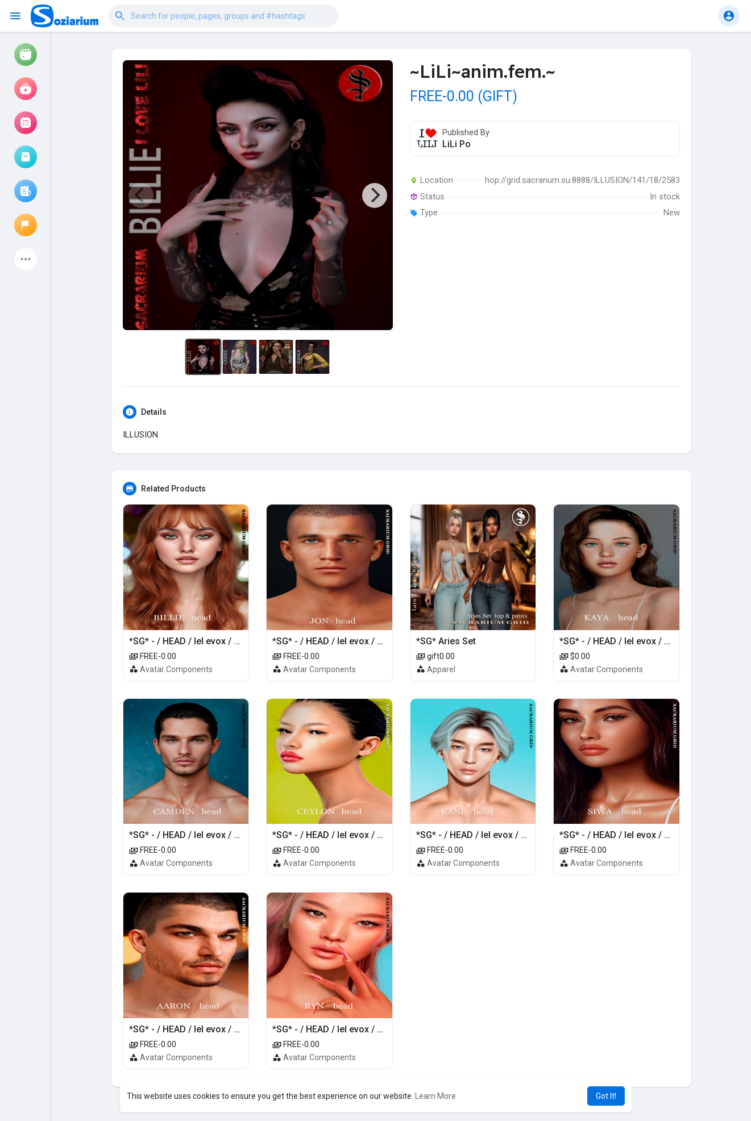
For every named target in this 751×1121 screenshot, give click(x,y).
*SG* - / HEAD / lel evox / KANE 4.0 (487, 835)
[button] (223, 16)
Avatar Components (176, 669)
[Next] (374, 195)
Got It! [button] (606, 1096)
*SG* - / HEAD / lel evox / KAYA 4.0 (629, 641)
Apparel (441, 669)
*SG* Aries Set (446, 641)
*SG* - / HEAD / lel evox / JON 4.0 (340, 641)
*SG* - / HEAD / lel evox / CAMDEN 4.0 (207, 835)
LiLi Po (456, 144)
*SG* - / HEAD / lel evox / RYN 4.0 (340, 1029)
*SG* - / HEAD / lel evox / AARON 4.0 (203, 1029)
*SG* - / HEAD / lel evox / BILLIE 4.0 (201, 641)
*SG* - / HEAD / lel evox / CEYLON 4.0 (349, 835)
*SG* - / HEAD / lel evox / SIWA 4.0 (629, 835)
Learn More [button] (435, 1096)
